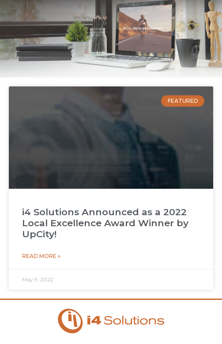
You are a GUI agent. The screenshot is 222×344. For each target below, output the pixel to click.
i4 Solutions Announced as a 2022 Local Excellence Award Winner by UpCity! (105, 222)
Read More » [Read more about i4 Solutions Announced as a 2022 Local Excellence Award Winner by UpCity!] (41, 256)
